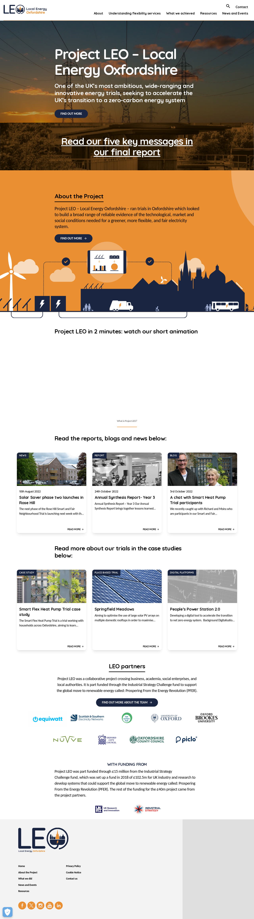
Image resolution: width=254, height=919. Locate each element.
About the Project (27, 872)
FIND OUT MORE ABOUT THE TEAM (125, 702)
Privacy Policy (73, 866)
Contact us (71, 878)
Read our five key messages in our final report (127, 146)
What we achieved (180, 13)
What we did (25, 878)
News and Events (235, 13)
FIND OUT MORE (71, 114)
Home (21, 866)
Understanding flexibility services (135, 13)
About (98, 13)
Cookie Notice (73, 872)
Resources (208, 13)
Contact (242, 7)
